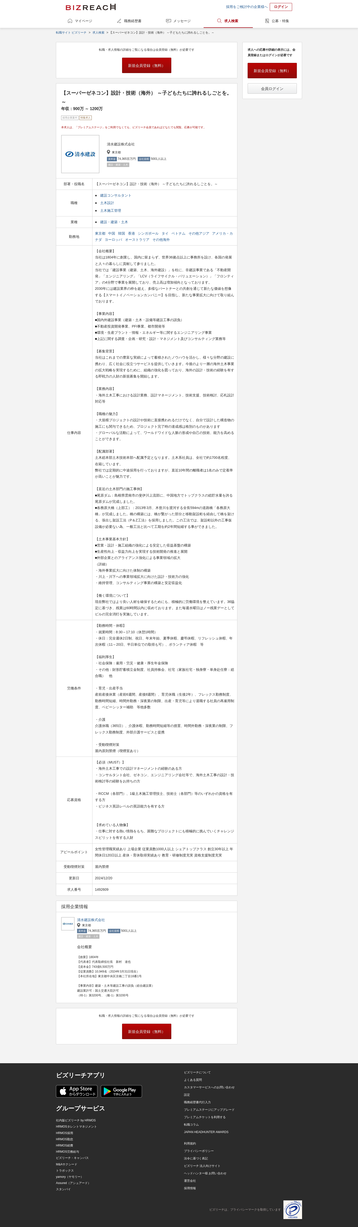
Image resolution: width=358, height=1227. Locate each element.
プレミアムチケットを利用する (205, 1117)
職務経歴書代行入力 (197, 1102)
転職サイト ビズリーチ (71, 32)
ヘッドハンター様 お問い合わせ (205, 1173)
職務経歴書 (132, 21)
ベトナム (179, 233)
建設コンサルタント (116, 195)
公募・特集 (280, 21)
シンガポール (149, 233)
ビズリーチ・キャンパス (72, 1158)
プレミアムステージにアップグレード (209, 1109)
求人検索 (231, 21)
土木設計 (107, 203)
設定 (187, 1095)
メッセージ (182, 21)
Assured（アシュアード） (73, 1183)
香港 (132, 233)
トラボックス (65, 1170)
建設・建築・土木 (114, 222)
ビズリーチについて (197, 1072)
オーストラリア (137, 240)
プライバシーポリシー (199, 1151)
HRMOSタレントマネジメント (76, 1126)
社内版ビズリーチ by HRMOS (76, 1120)
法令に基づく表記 (196, 1158)
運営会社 (190, 1181)
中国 (112, 233)
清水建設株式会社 (91, 920)
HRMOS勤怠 (64, 1139)
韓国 (122, 233)
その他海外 (161, 240)
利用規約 (190, 1143)
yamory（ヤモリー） (70, 1177)
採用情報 (190, 1188)
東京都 (100, 233)
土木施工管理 (110, 210)
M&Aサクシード (66, 1164)
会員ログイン (272, 88)
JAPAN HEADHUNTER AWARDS (206, 1132)
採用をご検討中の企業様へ (247, 7)
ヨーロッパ (114, 240)
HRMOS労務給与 (67, 1151)
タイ (166, 233)
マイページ (83, 21)
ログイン (281, 7)
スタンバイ (63, 1189)
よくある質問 (193, 1080)
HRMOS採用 (64, 1133)
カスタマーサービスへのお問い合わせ (209, 1087)
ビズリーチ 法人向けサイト (202, 1166)
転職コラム (191, 1124)
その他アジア (199, 233)
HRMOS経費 (64, 1145)
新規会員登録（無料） (146, 65)
